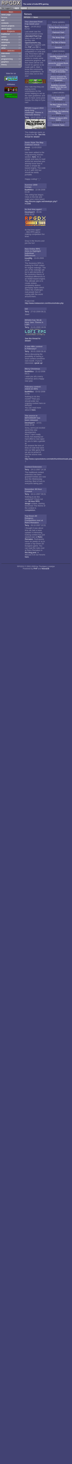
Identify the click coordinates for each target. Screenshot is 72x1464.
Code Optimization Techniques (58, 98)
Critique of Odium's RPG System (58, 119)
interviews (5, 53)
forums (4, 17)
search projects (7, 26)
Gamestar (58, 47)
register (24, 8)
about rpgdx (6, 29)
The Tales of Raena (58, 42)
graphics (5, 62)
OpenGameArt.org (33, 43)
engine (4, 45)
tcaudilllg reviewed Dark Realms (58, 57)
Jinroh (27, 147)
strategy (4, 39)
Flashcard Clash (58, 32)
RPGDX (27, 17)
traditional (5, 34)
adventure (5, 42)
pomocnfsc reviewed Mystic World (58, 64)
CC (37, 47)
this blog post (30, 552)
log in (16, 8)
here (34, 157)
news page (6, 14)
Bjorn (27, 26)
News (35, 17)
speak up (38, 363)
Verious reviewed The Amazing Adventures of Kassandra (58, 78)
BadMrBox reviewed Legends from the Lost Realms (58, 87)
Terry (27, 117)
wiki (3, 20)
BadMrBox (29, 190)
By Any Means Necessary (58, 27)
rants (3, 56)
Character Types (58, 125)
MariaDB (45, 568)
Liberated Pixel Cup (33, 36)
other (3, 48)
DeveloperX (30, 212)
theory (4, 64)
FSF (30, 47)
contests (4, 23)
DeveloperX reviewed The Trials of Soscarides (58, 71)
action (4, 37)
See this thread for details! (35, 135)
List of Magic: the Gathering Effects (58, 112)
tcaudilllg (28, 258)
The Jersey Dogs (58, 37)
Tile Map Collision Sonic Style (58, 105)
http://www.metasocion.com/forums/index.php (44, 303)
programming (7, 59)
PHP (36, 568)
